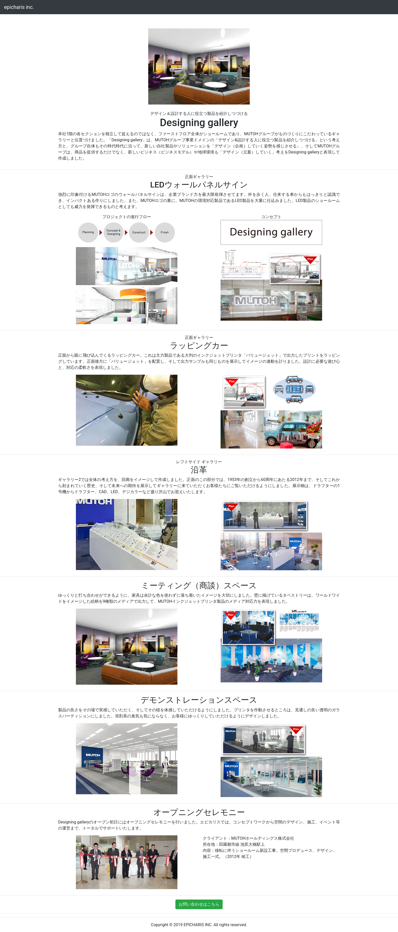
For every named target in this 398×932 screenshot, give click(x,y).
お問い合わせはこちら (199, 904)
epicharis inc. (19, 7)
